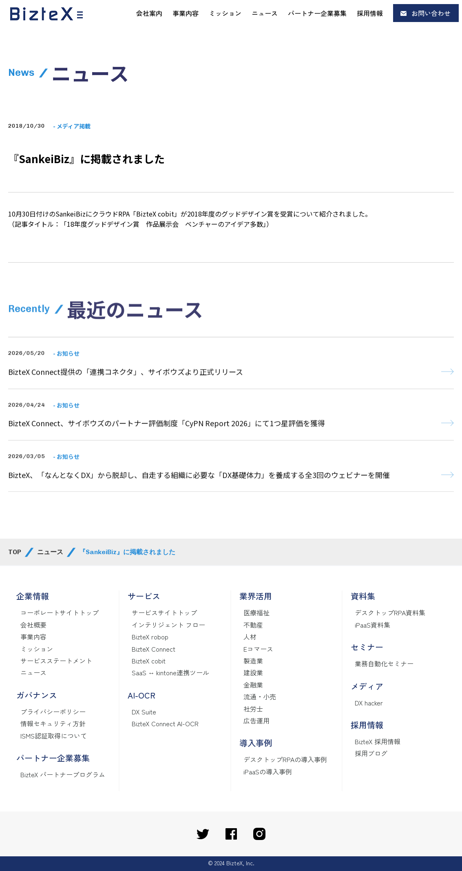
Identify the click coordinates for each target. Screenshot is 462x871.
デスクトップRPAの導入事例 (285, 759)
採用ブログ (371, 753)
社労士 (253, 709)
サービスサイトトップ (164, 612)
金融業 (253, 685)
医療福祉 (256, 612)
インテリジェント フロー (168, 625)
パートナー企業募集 (317, 13)
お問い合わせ (431, 13)
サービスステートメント (56, 660)
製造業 (253, 660)
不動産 (253, 625)
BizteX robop (150, 636)
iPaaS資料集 (372, 625)
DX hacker (369, 702)
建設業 (253, 672)
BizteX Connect (153, 649)
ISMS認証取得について (53, 736)
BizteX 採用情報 (377, 741)
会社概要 (33, 625)
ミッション (225, 13)
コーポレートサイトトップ (59, 612)
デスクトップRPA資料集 (390, 612)
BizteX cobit (149, 660)
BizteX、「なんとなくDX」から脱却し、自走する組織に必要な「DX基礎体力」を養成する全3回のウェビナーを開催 (199, 505)
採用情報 (370, 13)
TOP (14, 552)
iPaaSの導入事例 (267, 771)
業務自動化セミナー (384, 663)
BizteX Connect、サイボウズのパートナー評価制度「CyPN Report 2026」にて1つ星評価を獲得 (166, 454)
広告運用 (256, 720)
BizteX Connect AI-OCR (165, 723)
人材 (249, 636)
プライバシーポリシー (53, 711)
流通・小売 (259, 696)
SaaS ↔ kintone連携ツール (170, 672)
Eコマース (258, 649)
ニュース (265, 13)
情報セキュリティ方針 (53, 723)
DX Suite (144, 711)
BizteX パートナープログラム (62, 774)
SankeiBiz (70, 214)
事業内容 (185, 13)
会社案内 (149, 13)
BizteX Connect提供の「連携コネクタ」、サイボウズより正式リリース (125, 402)
